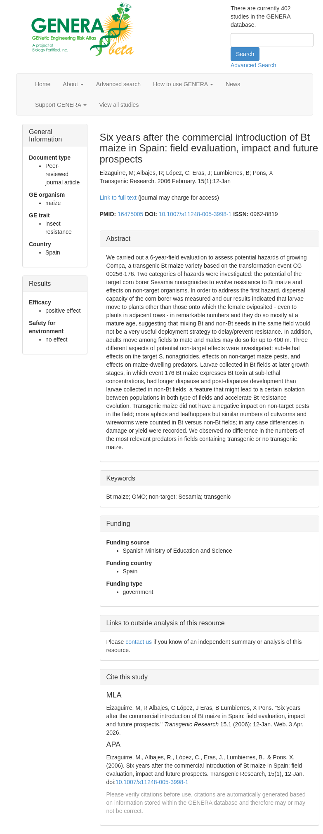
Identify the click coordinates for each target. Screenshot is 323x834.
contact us (138, 641)
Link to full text (118, 197)
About (73, 84)
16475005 (130, 214)
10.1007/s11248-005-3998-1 (195, 214)
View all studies (119, 104)
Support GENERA (61, 104)
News (233, 84)
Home (42, 84)
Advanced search (118, 84)
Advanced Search (253, 65)
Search (245, 54)
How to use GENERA (183, 84)
